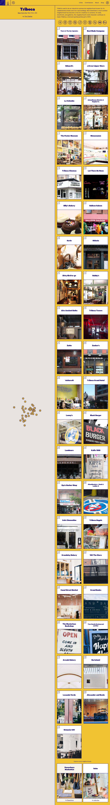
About (97, 2)
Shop (102, 2)
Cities (81, 2)
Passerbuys (70, 800)
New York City (22, 13)
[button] (34, 408)
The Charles (28, 16)
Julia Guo (96, 800)
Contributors (89, 2)
